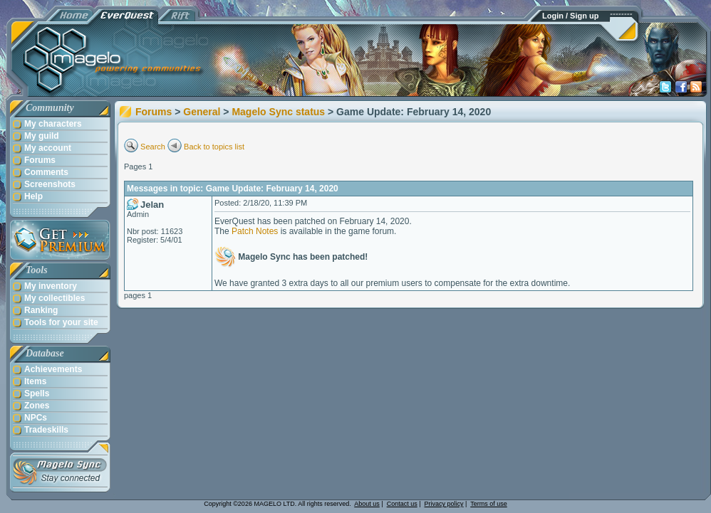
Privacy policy (444, 503)
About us (367, 503)
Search (152, 146)
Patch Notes (255, 231)
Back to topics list (214, 146)
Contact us (402, 503)
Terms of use (488, 503)
